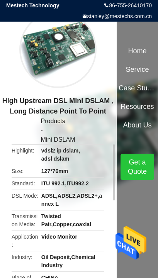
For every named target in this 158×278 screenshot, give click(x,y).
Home (137, 51)
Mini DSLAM (58, 139)
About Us (137, 125)
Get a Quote (137, 166)
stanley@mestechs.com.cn (119, 16)
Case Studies (137, 88)
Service (137, 69)
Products (53, 121)
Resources (137, 106)
